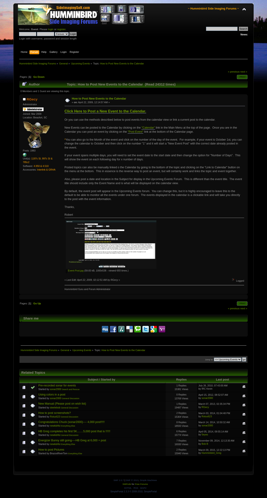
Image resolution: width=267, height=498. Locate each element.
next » (243, 71)
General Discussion (70, 398)
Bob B (205, 443)
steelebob (55, 407)
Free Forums (141, 484)
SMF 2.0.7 (119, 480)
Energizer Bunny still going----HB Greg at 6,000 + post (72, 440)
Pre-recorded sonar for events (57, 385)
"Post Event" (135, 131)
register (61, 29)
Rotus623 (55, 416)
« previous (234, 71)
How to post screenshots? (54, 413)
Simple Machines (148, 480)
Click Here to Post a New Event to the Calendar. (105, 111)
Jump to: (209, 359)
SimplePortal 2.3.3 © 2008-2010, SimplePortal (133, 491)
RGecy (32, 99)
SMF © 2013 (132, 480)
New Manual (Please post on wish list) (62, 403)
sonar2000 (55, 389)
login (50, 29)
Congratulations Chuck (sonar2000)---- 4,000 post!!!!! (71, 422)
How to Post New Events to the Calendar (99, 98)
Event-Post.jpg (75, 270)
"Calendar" (148, 127)
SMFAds (127, 484)
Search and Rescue (71, 389)
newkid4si (55, 425)
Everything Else (68, 426)
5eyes (205, 434)
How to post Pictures (51, 449)
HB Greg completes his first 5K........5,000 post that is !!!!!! (74, 431)
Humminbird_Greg (211, 453)
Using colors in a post (51, 394)
